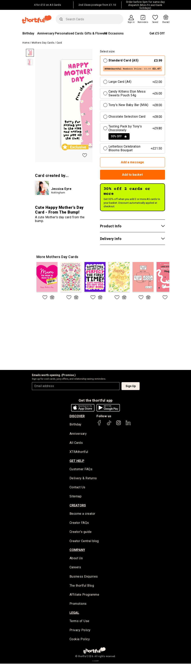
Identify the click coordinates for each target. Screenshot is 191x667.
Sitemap (76, 497)
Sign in (131, 22)
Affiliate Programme (84, 597)
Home (25, 42)
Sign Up (131, 386)
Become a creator (82, 515)
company (77, 552)
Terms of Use (79, 624)
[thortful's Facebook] (99, 424)
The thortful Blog (82, 588)
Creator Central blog (84, 543)
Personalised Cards (69, 33)
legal (74, 615)
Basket (165, 22)
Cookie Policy (80, 642)
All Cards (76, 443)
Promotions (78, 606)
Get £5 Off (157, 33)
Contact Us (77, 488)
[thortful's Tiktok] (109, 424)
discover (77, 416)
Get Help (77, 461)
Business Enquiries (84, 579)
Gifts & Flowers (95, 33)
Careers (75, 569)
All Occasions (114, 33)
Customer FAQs (81, 470)
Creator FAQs (79, 524)
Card (59, 42)
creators (78, 506)
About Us (76, 560)
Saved (155, 22)
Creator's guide (81, 533)
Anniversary (45, 33)
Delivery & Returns (83, 479)
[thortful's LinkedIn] (128, 424)
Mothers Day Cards (43, 42)
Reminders (143, 22)
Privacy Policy (80, 633)
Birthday (28, 33)
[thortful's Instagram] (118, 424)
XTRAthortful (79, 452)
